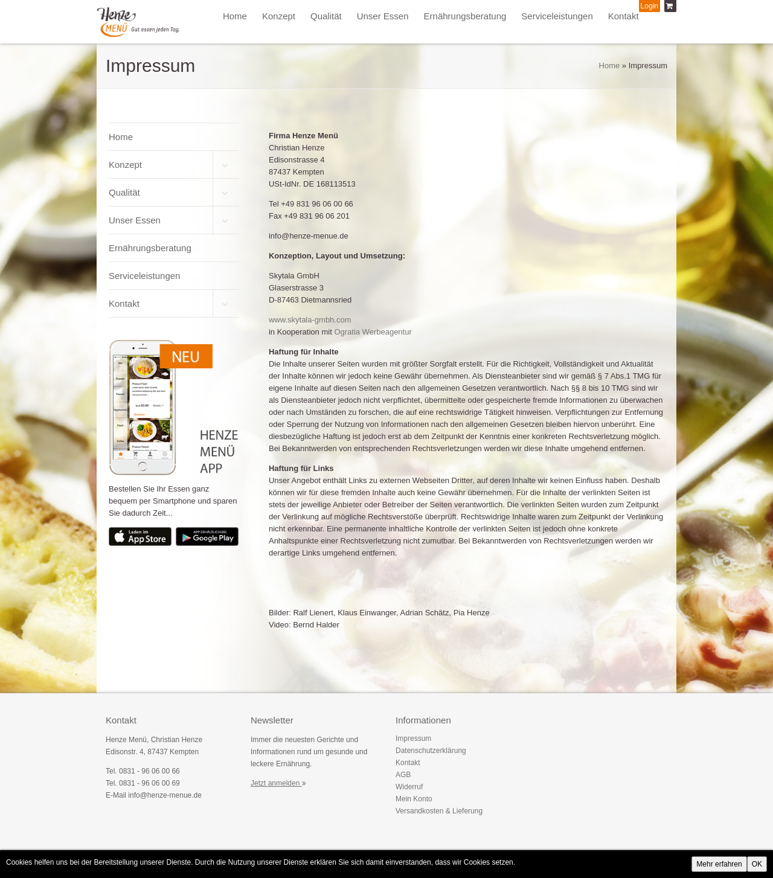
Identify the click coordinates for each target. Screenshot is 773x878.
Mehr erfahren (719, 864)
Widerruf (409, 787)
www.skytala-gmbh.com (310, 319)
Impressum (413, 738)
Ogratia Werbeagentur (372, 331)
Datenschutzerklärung (431, 750)
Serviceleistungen (556, 16)
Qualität (326, 16)
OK (757, 864)
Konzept (278, 16)
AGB (403, 775)
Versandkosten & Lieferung (439, 811)
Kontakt (623, 16)
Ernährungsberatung (465, 16)
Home (235, 16)
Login (649, 6)
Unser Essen (383, 16)
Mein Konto (414, 799)
